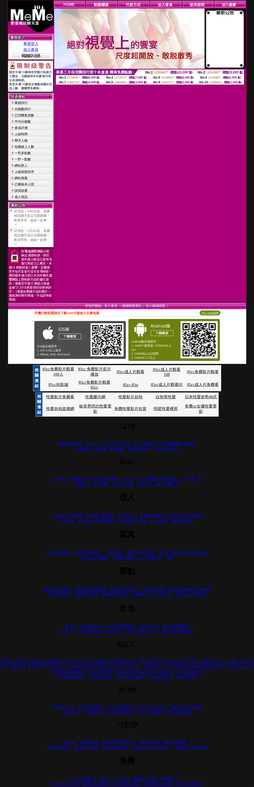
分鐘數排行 (23, 109)
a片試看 (123, 779)
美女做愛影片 (167, 449)
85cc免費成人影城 (131, 521)
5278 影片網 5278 (115, 443)
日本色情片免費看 (186, 707)
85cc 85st (130, 385)
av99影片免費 (123, 558)
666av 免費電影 (175, 626)
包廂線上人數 (24, 147)
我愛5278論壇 (70, 443)
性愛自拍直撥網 (60, 409)
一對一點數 (23, 159)
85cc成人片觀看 (130, 372)
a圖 (169, 558)
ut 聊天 (67, 631)
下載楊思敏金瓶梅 (90, 589)
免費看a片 (170, 779)
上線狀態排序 (24, 172)
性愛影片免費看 (60, 397)
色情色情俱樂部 (158, 784)
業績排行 (21, 103)
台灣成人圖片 (152, 515)
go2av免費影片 (150, 558)
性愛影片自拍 (130, 397)
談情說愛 (21, 190)
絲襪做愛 (117, 449)
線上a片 (106, 779)
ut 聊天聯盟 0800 (90, 631)
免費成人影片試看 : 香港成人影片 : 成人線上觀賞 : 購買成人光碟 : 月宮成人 (73, 666)
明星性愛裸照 (166, 409)
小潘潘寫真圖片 (87, 552)
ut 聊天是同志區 (140, 631)
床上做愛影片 (100, 677)
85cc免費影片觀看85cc (159, 479)
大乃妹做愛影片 (160, 677)
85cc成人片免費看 (203, 384)
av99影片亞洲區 (94, 558)
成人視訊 (21, 197)
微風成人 (82, 484)
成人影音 (101, 484)
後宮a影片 (71, 712)
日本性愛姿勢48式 (201, 397)
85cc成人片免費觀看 (95, 521)
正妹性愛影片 (59, 594)
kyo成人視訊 (123, 484)
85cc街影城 (58, 384)
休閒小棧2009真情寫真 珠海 (182, 552)
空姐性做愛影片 (71, 677)
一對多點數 (23, 153)
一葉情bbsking (95, 712)
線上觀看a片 (86, 779)
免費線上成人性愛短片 (152, 594)
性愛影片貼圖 (86, 594)
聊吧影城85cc (183, 521)
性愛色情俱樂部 (65, 784)
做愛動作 (83, 449)
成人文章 (145, 484)
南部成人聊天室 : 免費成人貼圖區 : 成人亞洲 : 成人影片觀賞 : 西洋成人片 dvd (68, 661)
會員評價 (21, 128)
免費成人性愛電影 (191, 594)
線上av (71, 626)
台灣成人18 (127, 515)
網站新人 (21, 165)
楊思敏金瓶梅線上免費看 (189, 589)
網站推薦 (21, 178)
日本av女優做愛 (129, 677)
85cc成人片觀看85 (167, 384)
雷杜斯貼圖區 (179, 712)
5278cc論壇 (143, 443)
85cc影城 (66, 521)
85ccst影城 (159, 521)
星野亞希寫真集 (141, 552)
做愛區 (100, 449)
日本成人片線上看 (151, 707)
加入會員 (30, 50)
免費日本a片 (63, 707)
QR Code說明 (210, 313)
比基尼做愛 (187, 677)
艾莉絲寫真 (115, 552)
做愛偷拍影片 (140, 449)
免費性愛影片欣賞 (130, 409)
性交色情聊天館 (189, 784)
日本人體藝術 (120, 707)
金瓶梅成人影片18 (125, 589)
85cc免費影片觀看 (203, 372)
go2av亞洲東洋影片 (119, 626)
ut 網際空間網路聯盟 (175, 631)
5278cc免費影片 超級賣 (175, 443)
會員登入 (30, 44)
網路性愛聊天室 (115, 594)
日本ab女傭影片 (91, 707)
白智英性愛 (166, 397)
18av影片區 (149, 626)
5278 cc (91, 443)
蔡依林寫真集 (59, 552)
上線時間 (21, 134)
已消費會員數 (24, 115)
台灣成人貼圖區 (100, 515)
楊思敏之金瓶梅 (57, 589)
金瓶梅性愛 (154, 589)
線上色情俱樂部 (127, 784)
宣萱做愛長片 (123, 712)
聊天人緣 (21, 140)
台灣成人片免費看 (67, 515)
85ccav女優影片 (151, 712)
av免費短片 (90, 626)
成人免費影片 (168, 484)
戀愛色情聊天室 (96, 784)
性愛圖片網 (95, 397)
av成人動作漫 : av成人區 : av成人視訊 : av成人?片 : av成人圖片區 (145, 672)
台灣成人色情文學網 (185, 515)
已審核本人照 (24, 184)
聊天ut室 (115, 631)
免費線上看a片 (145, 779)
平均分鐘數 (23, 121)
